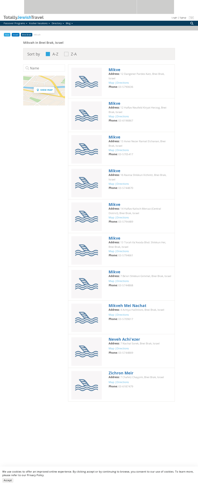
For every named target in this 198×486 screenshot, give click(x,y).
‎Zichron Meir (121, 372)
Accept (8, 480)
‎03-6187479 (125, 386)
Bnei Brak (26, 34)
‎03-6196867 (125, 120)
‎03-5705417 (125, 154)
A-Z (55, 54)
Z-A (74, 54)
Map (111, 82)
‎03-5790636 (125, 87)
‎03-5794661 (125, 255)
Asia (7, 34)
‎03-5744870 (125, 188)
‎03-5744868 (125, 285)
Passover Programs (15, 23)
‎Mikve (114, 69)
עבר (191, 17)
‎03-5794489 (125, 221)
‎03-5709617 (125, 319)
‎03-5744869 (125, 352)
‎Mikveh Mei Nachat (127, 305)
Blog (69, 23)
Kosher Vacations (39, 23)
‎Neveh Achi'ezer (124, 339)
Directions (122, 82)
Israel (15, 34)
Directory (58, 23)
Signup (183, 17)
